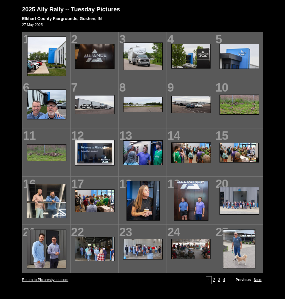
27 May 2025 (32, 25)
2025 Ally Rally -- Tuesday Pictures (71, 9)
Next (257, 280)
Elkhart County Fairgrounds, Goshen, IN (62, 18)
